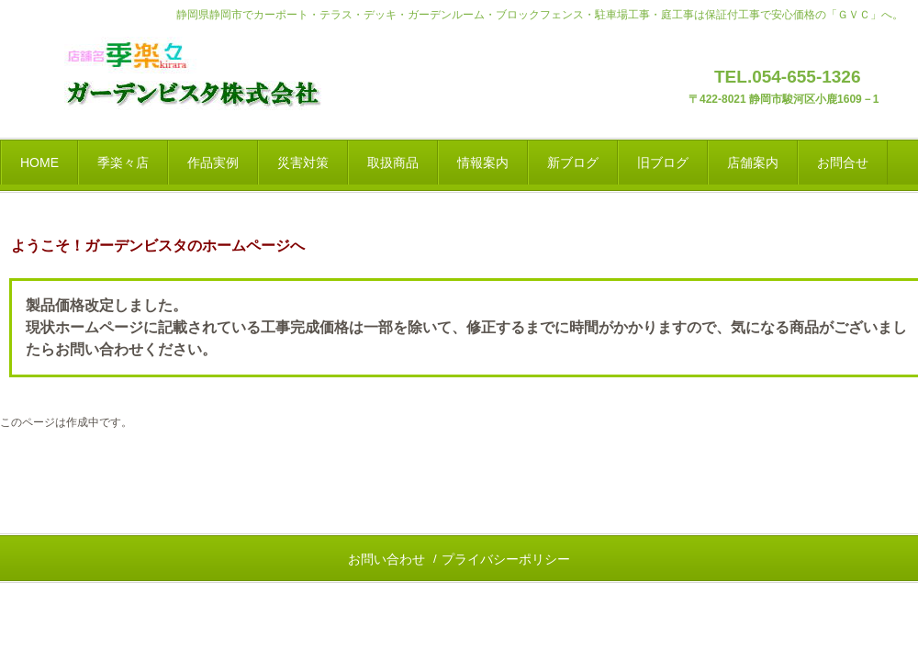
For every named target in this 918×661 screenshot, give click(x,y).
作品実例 (213, 162)
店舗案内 (752, 162)
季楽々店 (123, 162)
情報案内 (483, 162)
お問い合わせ (386, 559)
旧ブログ (662, 162)
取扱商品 (393, 162)
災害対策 (303, 162)
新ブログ (573, 162)
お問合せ (842, 162)
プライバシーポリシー (506, 559)
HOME (39, 162)
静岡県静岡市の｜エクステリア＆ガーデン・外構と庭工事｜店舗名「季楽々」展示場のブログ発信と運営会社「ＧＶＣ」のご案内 (210, 78)
